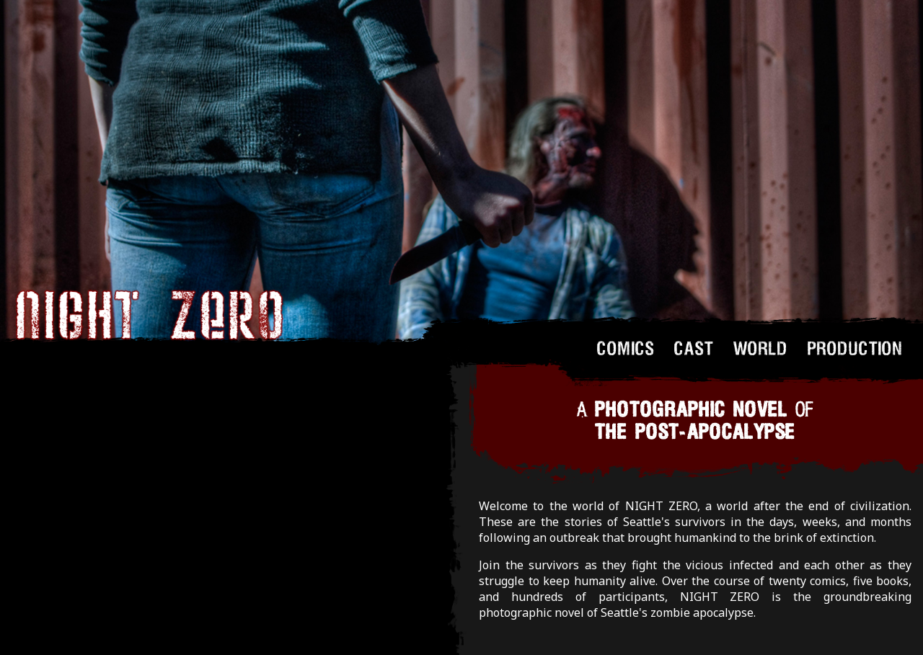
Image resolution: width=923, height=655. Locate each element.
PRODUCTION (855, 347)
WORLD (760, 347)
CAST (694, 347)
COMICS (626, 347)
